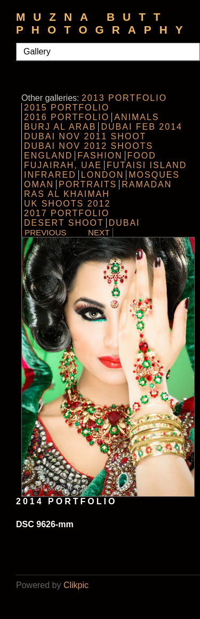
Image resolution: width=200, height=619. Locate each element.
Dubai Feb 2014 (141, 126)
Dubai (124, 222)
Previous (46, 232)
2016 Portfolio (66, 117)
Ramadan (147, 184)
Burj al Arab (60, 126)
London (102, 174)
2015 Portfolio (66, 107)
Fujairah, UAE (63, 165)
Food (141, 155)
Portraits (88, 184)
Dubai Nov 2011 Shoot (85, 136)
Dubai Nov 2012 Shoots (88, 145)
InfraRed (50, 174)
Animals (136, 117)
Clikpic (76, 585)
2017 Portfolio (66, 213)
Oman (39, 184)
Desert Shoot (64, 222)
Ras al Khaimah (67, 194)
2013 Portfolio (124, 97)
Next (99, 232)
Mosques (154, 174)
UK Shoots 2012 (67, 203)
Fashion (99, 155)
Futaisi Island (147, 165)
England (48, 155)
